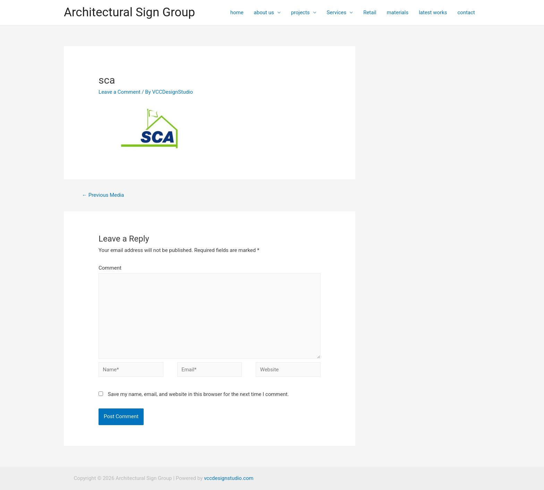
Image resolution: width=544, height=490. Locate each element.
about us (264, 12)
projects (300, 12)
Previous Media (103, 195)
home (237, 12)
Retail (369, 12)
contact (466, 12)
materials (397, 12)
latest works (433, 12)
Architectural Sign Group (129, 12)
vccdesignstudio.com (228, 478)
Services (337, 12)
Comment (110, 268)
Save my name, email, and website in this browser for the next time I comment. (198, 394)
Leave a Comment (120, 92)
